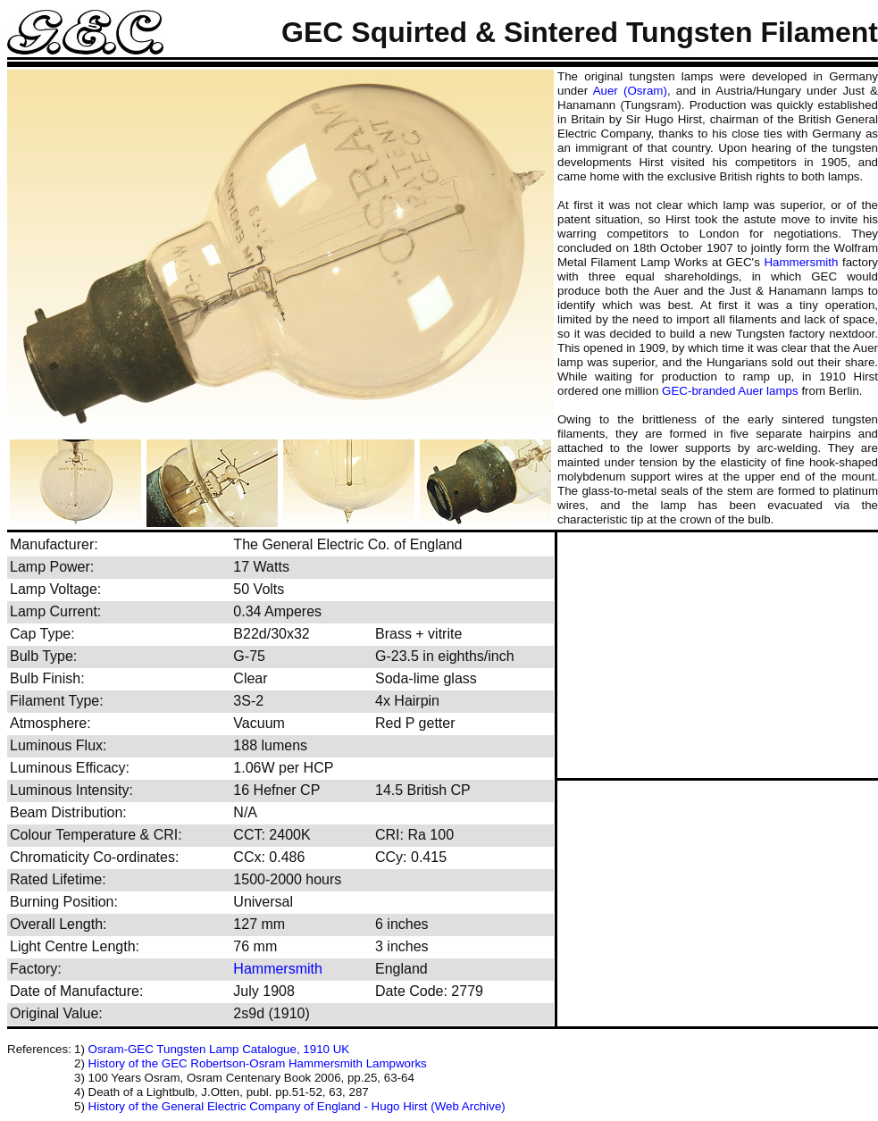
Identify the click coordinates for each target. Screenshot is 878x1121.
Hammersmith (801, 262)
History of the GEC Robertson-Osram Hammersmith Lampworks (257, 1063)
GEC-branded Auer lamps (730, 390)
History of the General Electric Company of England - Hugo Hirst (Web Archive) (297, 1106)
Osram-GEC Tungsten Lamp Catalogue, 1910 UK (219, 1049)
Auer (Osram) (630, 90)
